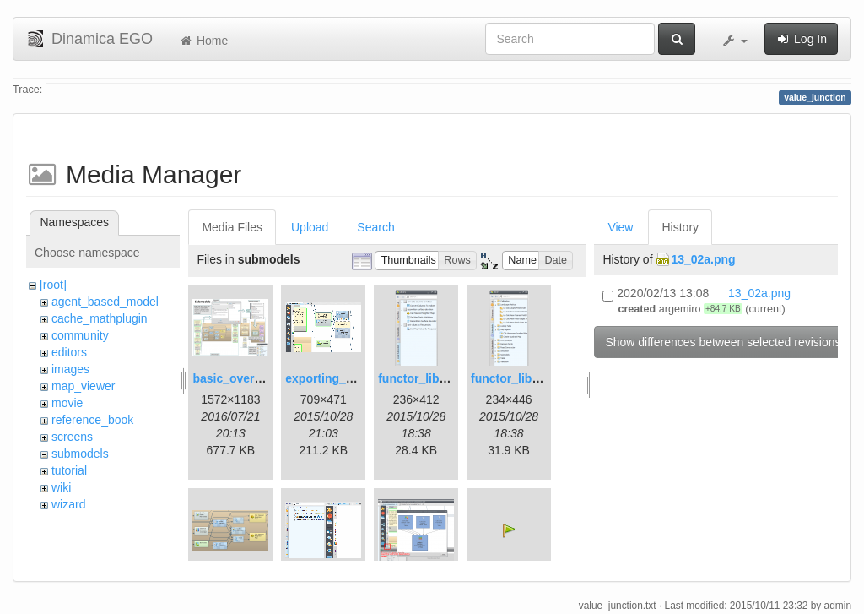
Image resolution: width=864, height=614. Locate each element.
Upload (309, 227)
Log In (801, 39)
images (70, 369)
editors (69, 352)
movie (67, 403)
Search (375, 227)
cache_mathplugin (99, 318)
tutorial (69, 470)
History (680, 227)
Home (203, 40)
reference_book (92, 420)
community (80, 335)
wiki (61, 487)
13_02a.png (703, 259)
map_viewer (83, 386)
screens (72, 436)
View (620, 227)
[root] (53, 284)
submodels (80, 453)
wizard (68, 504)
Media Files (232, 227)
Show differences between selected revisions (722, 342)
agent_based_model (105, 301)
